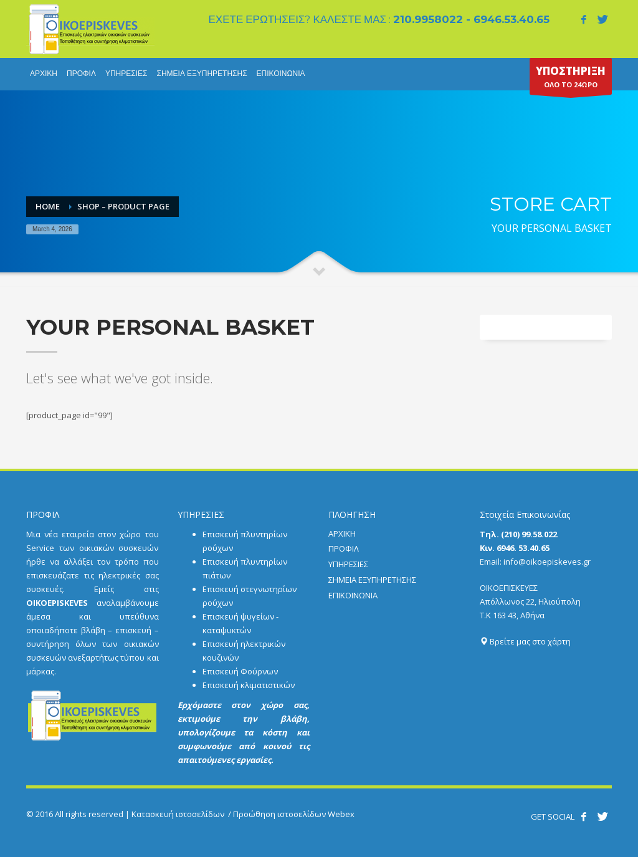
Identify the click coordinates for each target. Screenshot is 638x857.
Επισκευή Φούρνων (240, 671)
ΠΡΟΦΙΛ (343, 548)
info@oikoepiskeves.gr (547, 561)
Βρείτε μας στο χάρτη (525, 641)
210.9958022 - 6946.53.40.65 (471, 19)
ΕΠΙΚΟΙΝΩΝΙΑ (353, 595)
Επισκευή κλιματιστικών (248, 685)
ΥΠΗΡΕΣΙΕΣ (348, 564)
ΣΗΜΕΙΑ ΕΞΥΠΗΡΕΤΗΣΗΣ (372, 579)
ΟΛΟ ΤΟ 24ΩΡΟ (571, 79)
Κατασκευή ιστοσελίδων (177, 814)
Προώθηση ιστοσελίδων (279, 814)
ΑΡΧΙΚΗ (342, 533)
